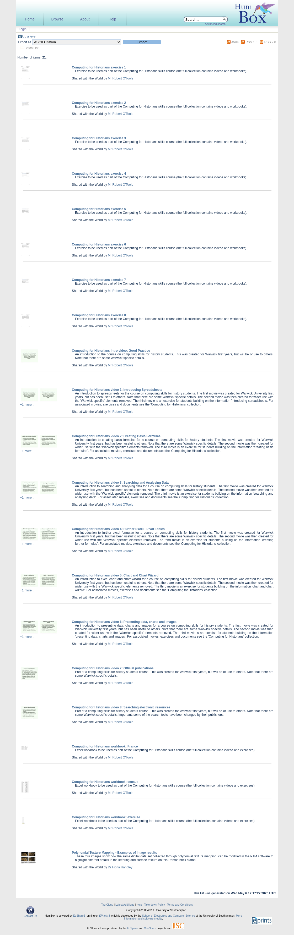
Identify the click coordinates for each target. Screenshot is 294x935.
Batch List (32, 48)
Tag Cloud (107, 904)
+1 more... (27, 405)
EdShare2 (79, 915)
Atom (235, 42)
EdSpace (132, 928)
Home (30, 19)
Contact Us (30, 914)
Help (112, 19)
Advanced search (215, 24)
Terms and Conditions (180, 904)
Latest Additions (124, 904)
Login (22, 29)
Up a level (29, 36)
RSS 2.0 (270, 42)
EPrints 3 (104, 915)
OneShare (150, 928)
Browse (57, 19)
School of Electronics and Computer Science (168, 915)
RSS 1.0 (251, 42)
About (84, 19)
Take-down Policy (154, 904)
